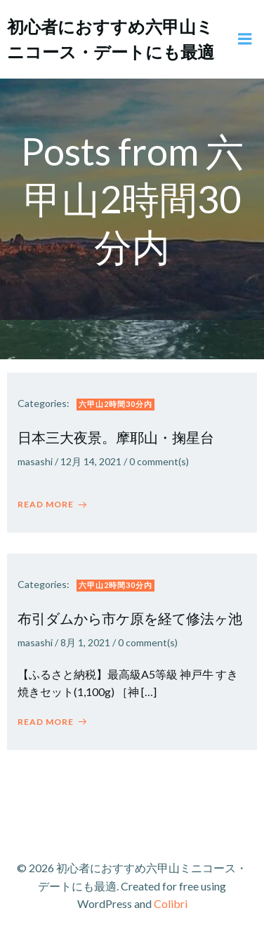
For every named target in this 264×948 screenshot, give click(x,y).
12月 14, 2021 (90, 461)
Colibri (170, 903)
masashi (35, 461)
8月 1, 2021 (85, 642)
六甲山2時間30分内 (115, 403)
